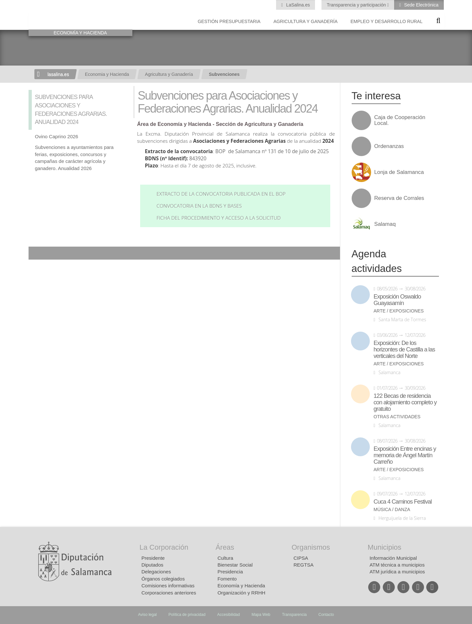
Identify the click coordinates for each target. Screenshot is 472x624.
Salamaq (385, 224)
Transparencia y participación (357, 4)
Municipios (384, 547)
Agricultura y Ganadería (305, 21)
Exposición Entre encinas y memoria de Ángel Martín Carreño (405, 455)
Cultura (225, 558)
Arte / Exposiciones (399, 311)
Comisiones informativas (167, 585)
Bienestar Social (234, 565)
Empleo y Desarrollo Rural (386, 21)
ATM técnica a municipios (397, 565)
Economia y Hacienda (107, 74)
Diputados (152, 565)
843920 (198, 158)
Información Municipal (393, 558)
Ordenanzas (389, 146)
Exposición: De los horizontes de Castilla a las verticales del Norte (404, 349)
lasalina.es (58, 74)
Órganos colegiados (163, 578)
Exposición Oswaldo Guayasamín (397, 299)
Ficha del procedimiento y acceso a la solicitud (218, 217)
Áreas (224, 547)
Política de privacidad (186, 614)
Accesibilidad (228, 614)
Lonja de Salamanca (399, 172)
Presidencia (230, 571)
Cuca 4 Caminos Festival (403, 501)
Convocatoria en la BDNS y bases (199, 205)
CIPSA (301, 558)
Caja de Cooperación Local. (400, 120)
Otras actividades (397, 416)
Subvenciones (224, 74)
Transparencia (294, 614)
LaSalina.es (297, 4)
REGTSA (304, 565)
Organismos (311, 547)
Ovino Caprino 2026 (56, 136)
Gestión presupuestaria (229, 21)
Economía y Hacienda (241, 585)
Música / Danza (392, 509)
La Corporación (163, 547)
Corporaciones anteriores (168, 592)
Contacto (326, 614)
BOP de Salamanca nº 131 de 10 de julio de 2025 (272, 151)
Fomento (226, 578)
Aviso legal (147, 614)
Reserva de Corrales (399, 198)
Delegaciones (156, 571)
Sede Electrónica (421, 4)
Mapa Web (260, 614)
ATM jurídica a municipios (397, 571)
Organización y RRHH (241, 592)
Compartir (37, 253)
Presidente (153, 558)
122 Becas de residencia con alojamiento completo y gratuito (405, 402)
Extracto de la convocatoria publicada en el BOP (220, 193)
